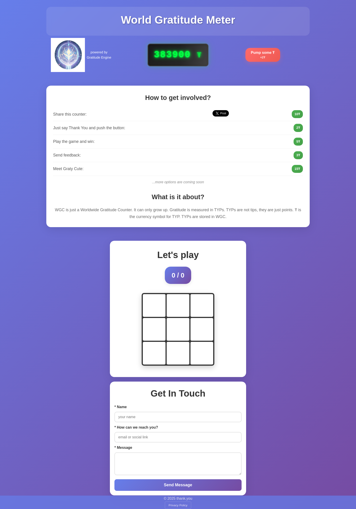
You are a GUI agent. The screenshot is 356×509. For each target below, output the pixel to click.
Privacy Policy (178, 505)
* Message (123, 447)
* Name (120, 407)
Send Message (178, 485)
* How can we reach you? (136, 427)
